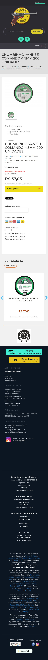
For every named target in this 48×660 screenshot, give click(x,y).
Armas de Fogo (31, 556)
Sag (23, 582)
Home (4, 67)
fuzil (35, 601)
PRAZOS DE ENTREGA (12, 403)
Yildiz (17, 607)
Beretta (31, 605)
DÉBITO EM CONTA (11, 405)
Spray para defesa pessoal (26, 620)
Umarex (13, 588)
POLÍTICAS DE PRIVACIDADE (15, 398)
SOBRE (7, 374)
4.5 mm (38, 67)
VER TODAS (10, 265)
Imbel (27, 607)
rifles (12, 601)
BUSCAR (37, 32)
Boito (30, 610)
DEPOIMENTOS (10, 381)
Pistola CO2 (34, 575)
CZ (21, 605)
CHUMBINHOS (22, 67)
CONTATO (8, 376)
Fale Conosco (39, 2)
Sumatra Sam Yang (23, 591)
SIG (18, 586)
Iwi (37, 607)
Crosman (27, 584)
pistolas (29, 598)
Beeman (13, 586)
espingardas (27, 601)
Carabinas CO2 (15, 577)
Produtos (11, 67)
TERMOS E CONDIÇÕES (13, 396)
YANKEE (31, 67)
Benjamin (27, 588)
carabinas (18, 601)
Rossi (27, 582)
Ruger (32, 607)
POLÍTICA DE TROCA (12, 394)
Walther (33, 582)
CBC (17, 605)
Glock (12, 607)
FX (22, 586)
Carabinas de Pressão (31, 558)
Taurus (12, 605)
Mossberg (24, 612)
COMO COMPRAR (11, 401)
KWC (34, 584)
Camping (32, 626)
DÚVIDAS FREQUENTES (13, 389)
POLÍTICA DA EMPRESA (13, 391)
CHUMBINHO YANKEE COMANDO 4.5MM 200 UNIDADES (21, 69)
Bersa (22, 607)
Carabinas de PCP (15, 558)
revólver (35, 598)
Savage (36, 610)
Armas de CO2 (16, 560)
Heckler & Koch (18, 584)
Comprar (24, 188)
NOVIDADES (9, 378)
